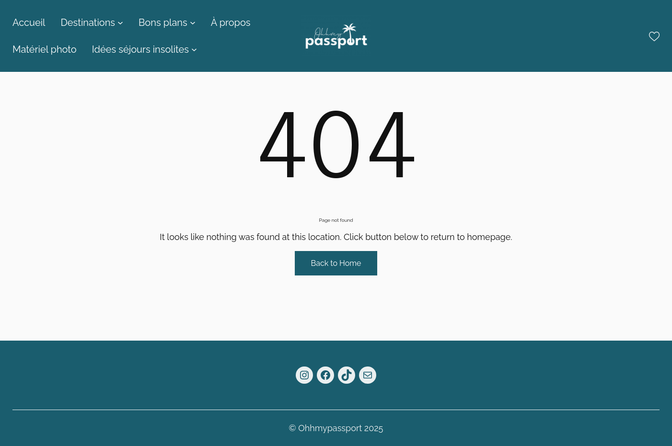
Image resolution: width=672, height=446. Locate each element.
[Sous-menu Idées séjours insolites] (194, 49)
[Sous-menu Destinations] (120, 22)
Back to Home (336, 263)
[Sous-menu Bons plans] (193, 22)
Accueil (29, 22)
